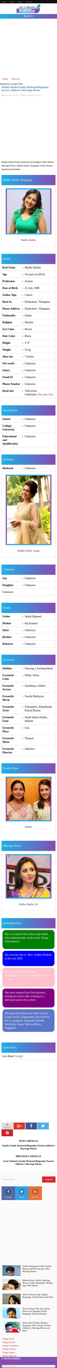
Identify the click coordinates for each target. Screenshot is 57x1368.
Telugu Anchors (9, 1349)
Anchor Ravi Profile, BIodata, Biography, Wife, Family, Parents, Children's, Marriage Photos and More (36, 1327)
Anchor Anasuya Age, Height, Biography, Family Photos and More (37, 1295)
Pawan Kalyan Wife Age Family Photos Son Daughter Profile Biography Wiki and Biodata (36, 1311)
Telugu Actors (8, 1339)
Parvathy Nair (45, 394)
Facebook (8, 1193)
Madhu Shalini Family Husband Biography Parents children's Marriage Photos (25, 89)
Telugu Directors (9, 1356)
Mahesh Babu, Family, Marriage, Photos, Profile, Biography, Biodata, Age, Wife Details (37, 1283)
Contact (11, 2)
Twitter (22, 1193)
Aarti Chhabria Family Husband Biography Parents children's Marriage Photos (28, 1162)
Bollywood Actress (9, 1366)
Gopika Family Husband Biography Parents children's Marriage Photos (28, 1147)
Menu (28, 16)
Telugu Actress (8, 1342)
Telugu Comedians (10, 1346)
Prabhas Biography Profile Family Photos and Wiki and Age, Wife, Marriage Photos (37, 1269)
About (4, 2)
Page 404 (29, 2)
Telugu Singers (8, 1352)
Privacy (20, 2)
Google (19, 1056)
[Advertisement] (28, 48)
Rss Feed (35, 1193)
